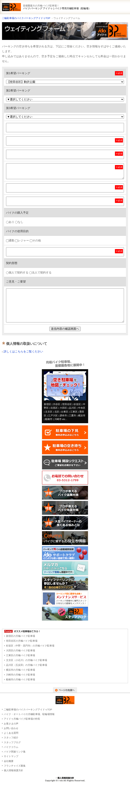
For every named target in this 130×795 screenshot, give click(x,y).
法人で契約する (40, 272)
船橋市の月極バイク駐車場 (20, 679)
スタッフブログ (12, 742)
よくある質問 (11, 733)
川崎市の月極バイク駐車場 (20, 674)
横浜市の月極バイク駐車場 (20, 669)
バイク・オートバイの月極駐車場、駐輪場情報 (29, 714)
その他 (35, 240)
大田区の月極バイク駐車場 (20, 650)
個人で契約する (17, 272)
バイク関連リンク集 (15, 751)
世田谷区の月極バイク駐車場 (21, 640)
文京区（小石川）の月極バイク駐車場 (26, 660)
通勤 (10, 240)
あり (10, 221)
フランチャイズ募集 (15, 765)
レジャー (22, 240)
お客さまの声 (11, 723)
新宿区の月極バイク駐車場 (20, 636)
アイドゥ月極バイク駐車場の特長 (22, 718)
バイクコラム (11, 747)
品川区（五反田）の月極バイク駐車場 (26, 665)
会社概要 (8, 761)
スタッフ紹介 (11, 737)
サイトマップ (11, 756)
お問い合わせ (11, 728)
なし (19, 221)
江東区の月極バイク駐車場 (20, 655)
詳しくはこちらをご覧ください (23, 351)
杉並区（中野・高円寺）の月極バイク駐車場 (30, 645)
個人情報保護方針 (13, 770)
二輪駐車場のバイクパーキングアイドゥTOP (26, 18)
